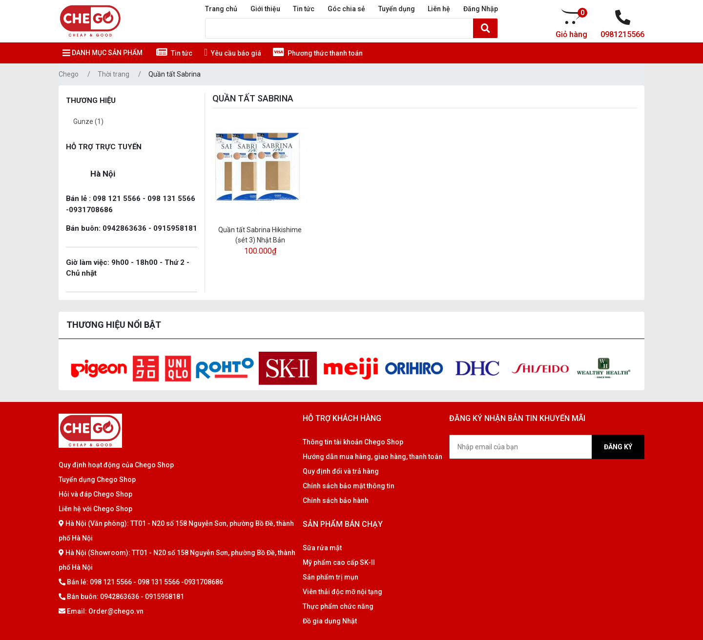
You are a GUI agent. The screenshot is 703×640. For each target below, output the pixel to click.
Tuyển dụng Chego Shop (97, 479)
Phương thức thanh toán (318, 53)
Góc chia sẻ (346, 9)
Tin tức (303, 9)
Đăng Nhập (480, 9)
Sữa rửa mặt (322, 548)
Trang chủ (221, 9)
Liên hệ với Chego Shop (95, 509)
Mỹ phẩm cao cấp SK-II (339, 562)
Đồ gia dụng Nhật (330, 621)
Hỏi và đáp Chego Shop (95, 494)
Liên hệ (439, 9)
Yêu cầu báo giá (232, 53)
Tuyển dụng (396, 9)
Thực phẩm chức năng (338, 606)
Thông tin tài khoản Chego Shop (353, 442)
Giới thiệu (265, 9)
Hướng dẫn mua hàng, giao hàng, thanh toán (372, 456)
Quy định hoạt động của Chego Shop (116, 465)
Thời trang (113, 74)
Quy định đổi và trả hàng (341, 471)
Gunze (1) (88, 121)
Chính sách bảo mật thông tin (348, 486)
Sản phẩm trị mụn (330, 577)
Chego (69, 74)
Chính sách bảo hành (336, 500)
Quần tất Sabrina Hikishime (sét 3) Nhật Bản (260, 235)
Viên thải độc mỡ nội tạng (342, 592)
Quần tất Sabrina (174, 74)
